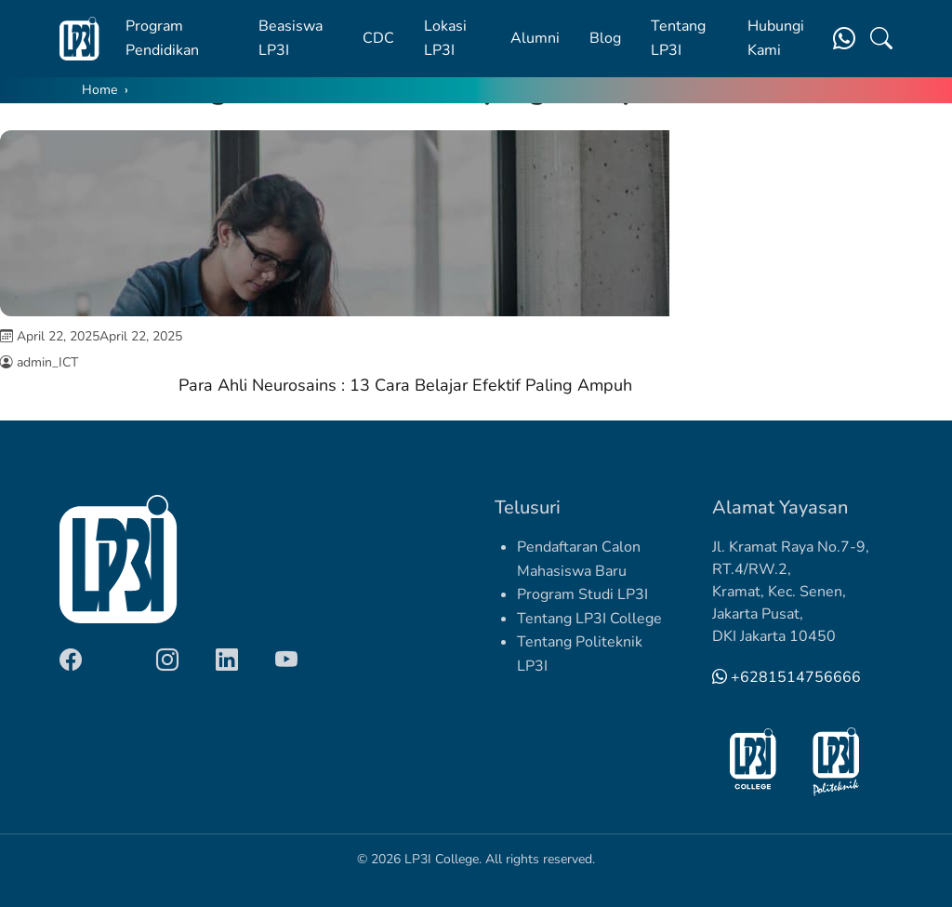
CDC (378, 38)
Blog (605, 38)
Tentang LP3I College (589, 618)
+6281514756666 (786, 677)
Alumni (535, 38)
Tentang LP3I (678, 38)
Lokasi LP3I (445, 38)
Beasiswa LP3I (290, 38)
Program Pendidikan (162, 38)
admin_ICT (47, 362)
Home (99, 90)
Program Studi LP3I (582, 594)
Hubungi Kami (775, 38)
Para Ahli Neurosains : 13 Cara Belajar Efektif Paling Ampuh (405, 385)
